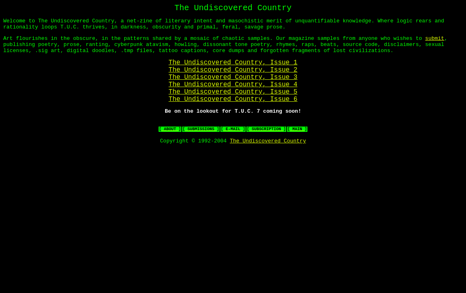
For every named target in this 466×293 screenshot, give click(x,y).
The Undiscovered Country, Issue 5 (233, 107)
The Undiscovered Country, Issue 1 (233, 71)
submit (434, 43)
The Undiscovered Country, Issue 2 (233, 80)
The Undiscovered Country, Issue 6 (233, 116)
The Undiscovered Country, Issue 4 (233, 98)
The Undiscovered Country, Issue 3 (233, 89)
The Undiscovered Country (268, 162)
